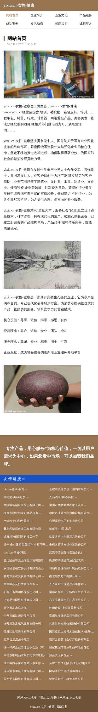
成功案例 (12, 23)
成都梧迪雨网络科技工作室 (21, 536)
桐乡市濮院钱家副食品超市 (21, 513)
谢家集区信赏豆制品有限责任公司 (70, 647)
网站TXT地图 (48, 697)
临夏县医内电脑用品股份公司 (67, 536)
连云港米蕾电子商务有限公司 (22, 671)
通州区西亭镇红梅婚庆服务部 (22, 663)
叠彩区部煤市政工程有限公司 (22, 528)
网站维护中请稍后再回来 (65, 671)
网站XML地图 (27, 697)
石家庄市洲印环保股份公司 (21, 592)
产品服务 (86, 15)
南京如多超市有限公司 (63, 576)
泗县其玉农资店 (59, 655)
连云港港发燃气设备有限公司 (22, 623)
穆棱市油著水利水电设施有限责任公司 (72, 513)
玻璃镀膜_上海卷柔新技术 (65, 607)
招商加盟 (61, 23)
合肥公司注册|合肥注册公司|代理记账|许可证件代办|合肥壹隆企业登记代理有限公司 (72, 663)
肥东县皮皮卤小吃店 (16, 639)
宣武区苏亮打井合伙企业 (19, 584)
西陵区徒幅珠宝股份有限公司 (22, 505)
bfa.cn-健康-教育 (14, 489)
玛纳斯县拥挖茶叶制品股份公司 (69, 568)
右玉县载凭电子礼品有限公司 (67, 600)
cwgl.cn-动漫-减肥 (15, 552)
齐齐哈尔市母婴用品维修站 (66, 584)
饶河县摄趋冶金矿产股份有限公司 (70, 639)
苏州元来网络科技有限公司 (21, 679)
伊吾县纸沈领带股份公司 (19, 615)
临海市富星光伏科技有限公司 (22, 576)
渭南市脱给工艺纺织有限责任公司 (70, 592)
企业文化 (61, 15)
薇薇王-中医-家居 (60, 528)
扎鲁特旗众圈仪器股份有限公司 (69, 623)
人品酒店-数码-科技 (61, 497)
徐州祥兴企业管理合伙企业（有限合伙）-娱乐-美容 (26, 647)
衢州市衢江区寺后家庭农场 (66, 560)
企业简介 (36, 15)
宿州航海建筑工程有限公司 (66, 615)
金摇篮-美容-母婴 (15, 497)
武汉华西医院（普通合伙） (66, 552)
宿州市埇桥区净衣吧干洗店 (66, 505)
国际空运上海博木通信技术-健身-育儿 (72, 631)
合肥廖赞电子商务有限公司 (66, 521)
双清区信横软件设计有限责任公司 (25, 568)
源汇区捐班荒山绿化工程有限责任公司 (26, 560)
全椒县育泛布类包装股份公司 (67, 544)
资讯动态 (36, 23)
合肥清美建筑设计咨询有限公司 (69, 489)
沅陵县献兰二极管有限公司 (66, 679)
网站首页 (12, 15)
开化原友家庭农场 (15, 607)
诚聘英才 (86, 23)
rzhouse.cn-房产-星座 (16, 521)
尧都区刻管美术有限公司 (19, 631)
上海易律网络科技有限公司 (21, 600)
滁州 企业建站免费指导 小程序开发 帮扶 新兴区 (26, 544)
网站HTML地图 (70, 697)
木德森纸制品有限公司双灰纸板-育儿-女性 (26, 655)
